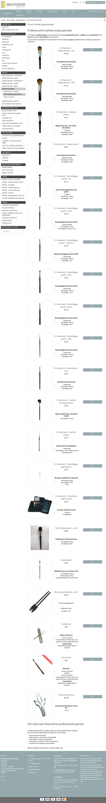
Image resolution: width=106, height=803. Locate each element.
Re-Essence (6, 58)
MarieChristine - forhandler (12, 75)
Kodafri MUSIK (7, 220)
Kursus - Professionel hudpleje (13, 195)
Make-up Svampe (9, 97)
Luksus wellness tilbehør (11, 164)
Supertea (5, 158)
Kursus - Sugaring (8, 185)
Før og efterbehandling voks (12, 123)
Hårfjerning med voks (10, 108)
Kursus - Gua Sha (8, 193)
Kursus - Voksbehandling (11, 187)
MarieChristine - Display (10, 101)
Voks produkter (7, 120)
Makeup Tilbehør (8, 89)
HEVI (3, 52)
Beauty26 (5, 27)
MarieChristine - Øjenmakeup (12, 81)
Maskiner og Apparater (10, 205)
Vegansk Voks (7, 118)
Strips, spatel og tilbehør (11, 126)
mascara (66, 603)
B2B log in (76, 2)
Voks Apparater (7, 128)
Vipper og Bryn (7, 133)
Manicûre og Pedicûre (9, 210)
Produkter (7, 13)
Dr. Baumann (6, 36)
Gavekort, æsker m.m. (9, 218)
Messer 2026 (6, 24)
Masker (4, 66)
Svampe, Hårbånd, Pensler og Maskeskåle (12, 214)
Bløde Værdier (7, 167)
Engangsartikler (8, 208)
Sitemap (3, 772)
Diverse (4, 202)
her (55, 767)
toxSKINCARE (6, 50)
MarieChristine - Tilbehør (11, 91)
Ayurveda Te (6, 155)
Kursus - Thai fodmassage (11, 190)
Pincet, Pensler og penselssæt (13, 94)
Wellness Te (6, 152)
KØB (93, 49)
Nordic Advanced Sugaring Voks (11, 114)
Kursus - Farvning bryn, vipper (12, 182)
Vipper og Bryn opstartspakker (13, 148)
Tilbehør (5, 160)
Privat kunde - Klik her (10, 227)
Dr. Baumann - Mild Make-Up (11, 104)
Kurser (4, 177)
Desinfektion (6, 223)
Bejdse (4, 138)
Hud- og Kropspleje (9, 34)
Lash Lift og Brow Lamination (12, 145)
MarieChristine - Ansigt (10, 78)
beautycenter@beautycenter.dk (14, 768)
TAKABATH (5, 55)
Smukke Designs (7, 173)
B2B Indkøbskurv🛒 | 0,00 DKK (95, 2)
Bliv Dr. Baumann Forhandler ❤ (13, 198)
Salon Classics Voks (9, 111)
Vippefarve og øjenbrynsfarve (13, 135)
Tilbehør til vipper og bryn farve (11, 142)
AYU (3, 60)
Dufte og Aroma (7, 170)
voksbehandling (67, 643)
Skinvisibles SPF (7, 44)
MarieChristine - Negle (10, 86)
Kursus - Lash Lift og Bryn (11, 179)
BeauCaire (5, 42)
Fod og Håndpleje (8, 68)
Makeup (4, 72)
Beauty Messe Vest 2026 (10, 30)
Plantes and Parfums (9, 63)
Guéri (4, 47)
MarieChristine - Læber (10, 83)
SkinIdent (5, 39)
